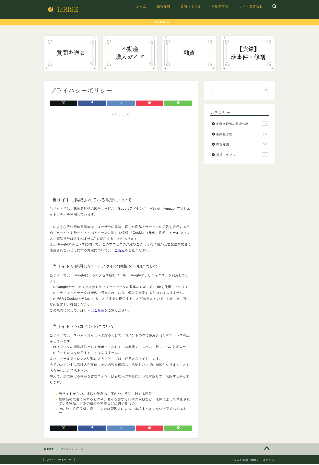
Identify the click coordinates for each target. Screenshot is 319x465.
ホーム (141, 6)
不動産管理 (220, 6)
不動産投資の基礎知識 (242, 124)
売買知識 (163, 6)
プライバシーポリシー (59, 460)
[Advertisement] (121, 146)
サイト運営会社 (251, 6)
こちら (120, 251)
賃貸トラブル (191, 6)
